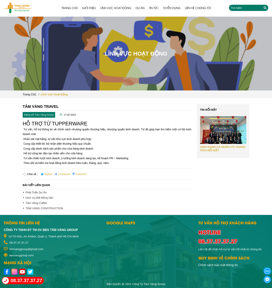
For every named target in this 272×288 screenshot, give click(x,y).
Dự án (140, 8)
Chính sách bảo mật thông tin (218, 265)
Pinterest (79, 174)
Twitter (47, 174)
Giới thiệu (89, 8)
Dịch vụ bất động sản (39, 197)
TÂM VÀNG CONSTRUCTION (44, 208)
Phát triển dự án (36, 192)
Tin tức (154, 8)
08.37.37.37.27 (18, 242)
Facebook (63, 174)
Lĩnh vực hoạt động (115, 8)
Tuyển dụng (172, 8)
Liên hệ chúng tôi (198, 8)
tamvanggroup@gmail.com (26, 249)
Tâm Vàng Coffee (36, 203)
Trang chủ (70, 8)
